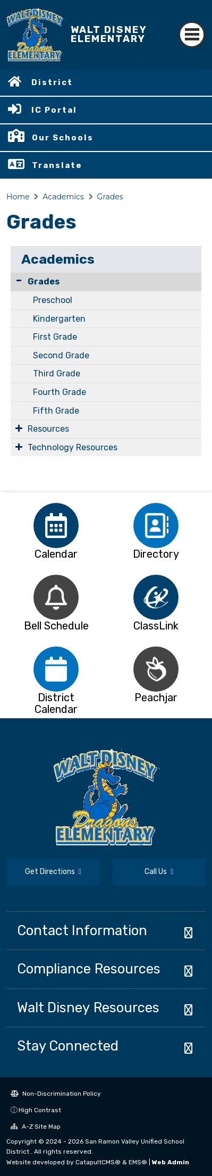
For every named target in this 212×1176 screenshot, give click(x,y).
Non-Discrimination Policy (56, 1093)
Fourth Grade (59, 392)
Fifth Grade (56, 411)
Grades (110, 196)
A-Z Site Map (36, 1126)
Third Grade (56, 373)
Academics (63, 196)
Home (17, 196)
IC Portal (54, 110)
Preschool (52, 300)
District (52, 82)
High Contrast (40, 1110)
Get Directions (53, 871)
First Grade (55, 337)
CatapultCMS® (98, 1162)
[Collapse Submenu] (19, 280)
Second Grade (61, 355)
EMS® (138, 1162)
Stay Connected (67, 1046)
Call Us (159, 871)
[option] (56, 525)
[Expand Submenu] (19, 427)
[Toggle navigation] (192, 35)
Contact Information (82, 930)
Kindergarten (59, 319)
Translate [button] (57, 165)
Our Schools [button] (63, 137)
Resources (48, 429)
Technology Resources (72, 447)
